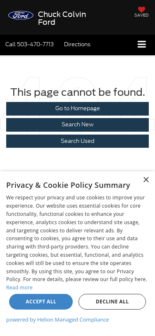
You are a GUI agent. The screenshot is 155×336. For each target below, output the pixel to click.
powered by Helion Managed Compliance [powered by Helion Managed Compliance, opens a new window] (57, 319)
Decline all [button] (112, 301)
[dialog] (77, 253)
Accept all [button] (41, 301)
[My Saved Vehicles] (141, 12)
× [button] (146, 180)
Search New (77, 124)
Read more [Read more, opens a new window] (19, 287)
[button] (29, 44)
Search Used (77, 141)
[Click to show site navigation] (142, 44)
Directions (77, 44)
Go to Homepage (77, 108)
